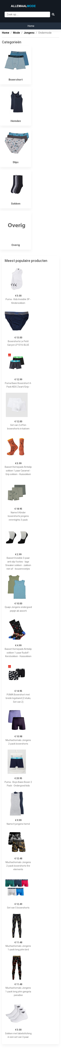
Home (30, 25)
